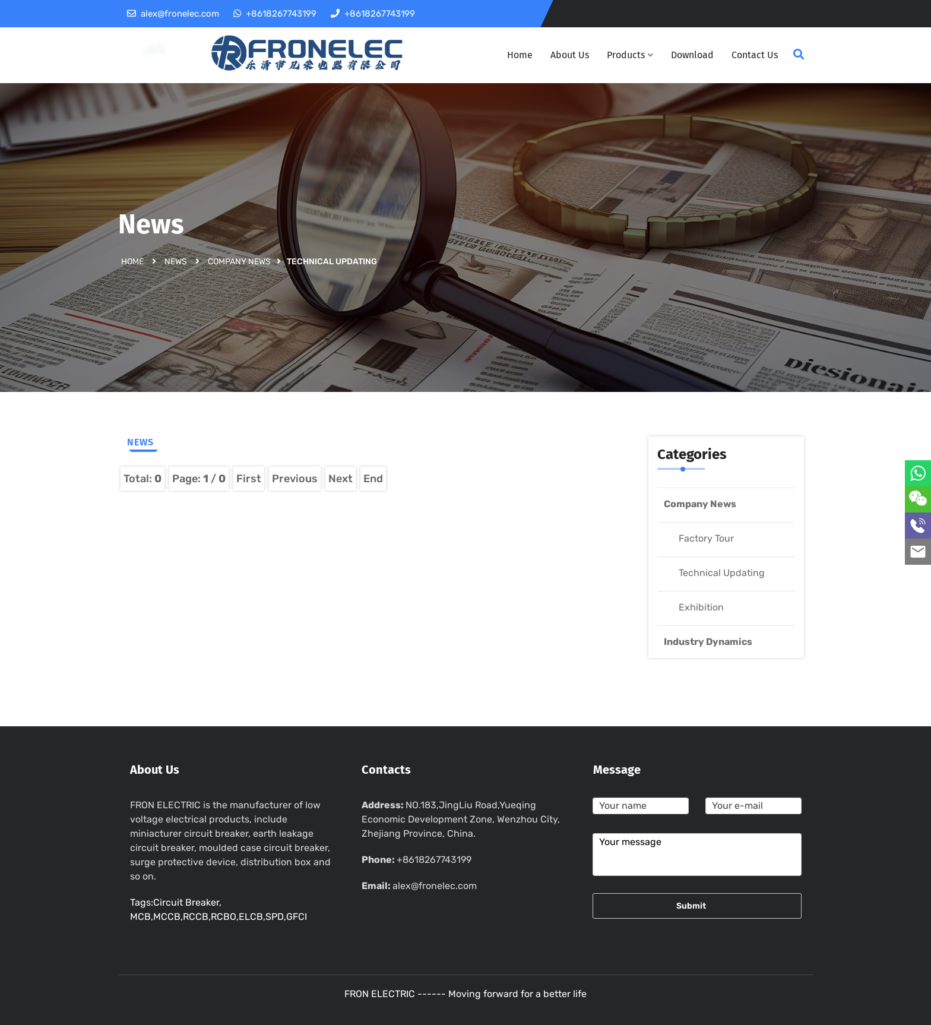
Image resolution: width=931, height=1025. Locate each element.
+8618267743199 (434, 859)
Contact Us (755, 55)
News (175, 261)
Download (692, 55)
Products (630, 55)
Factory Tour (706, 538)
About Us (569, 55)
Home (520, 55)
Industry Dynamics (708, 641)
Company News (239, 261)
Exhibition (701, 607)
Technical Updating (722, 572)
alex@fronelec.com (434, 885)
